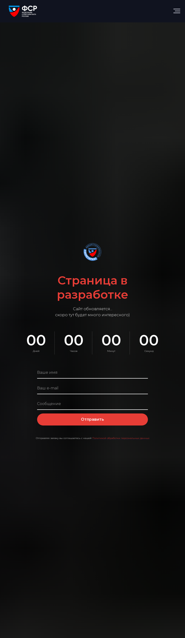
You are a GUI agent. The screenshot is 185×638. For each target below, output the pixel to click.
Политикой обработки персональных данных (120, 438)
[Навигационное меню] (176, 11)
